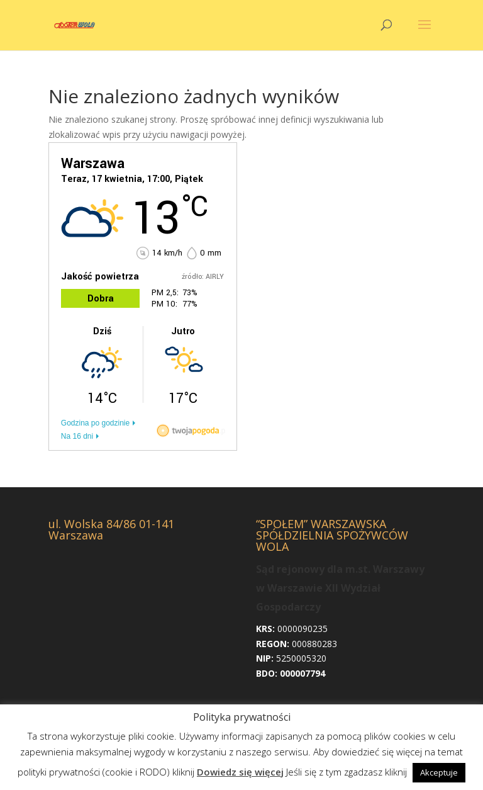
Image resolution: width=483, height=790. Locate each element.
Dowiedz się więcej (240, 771)
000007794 (302, 673)
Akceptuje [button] (439, 772)
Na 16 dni (77, 436)
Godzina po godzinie (95, 423)
